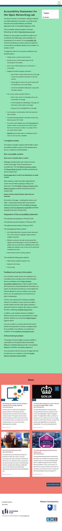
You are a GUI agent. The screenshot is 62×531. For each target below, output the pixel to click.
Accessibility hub (31, 40)
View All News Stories (53, 484)
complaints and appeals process (24, 331)
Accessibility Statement (7, 501)
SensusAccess (33, 123)
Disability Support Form (25, 310)
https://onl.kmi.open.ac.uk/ (26, 32)
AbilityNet (10, 133)
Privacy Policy (5, 504)
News (3, 399)
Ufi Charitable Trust (25, 515)
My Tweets (46, 17)
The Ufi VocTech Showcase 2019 (11, 450)
